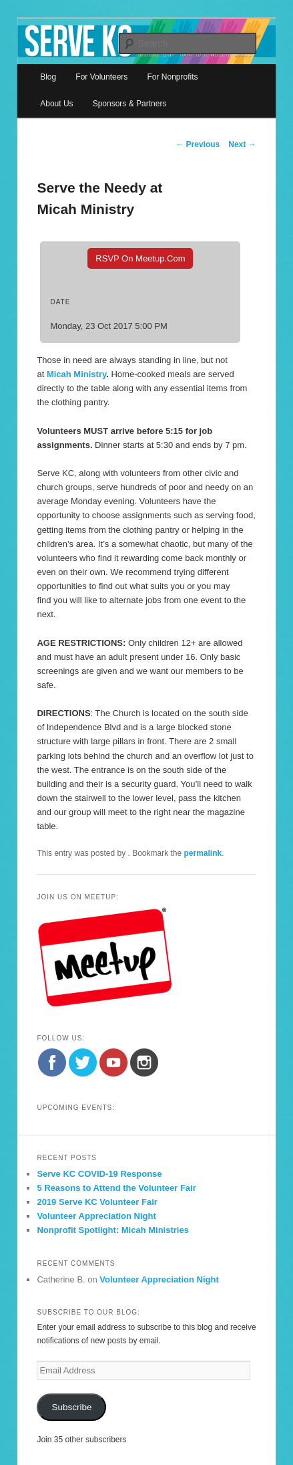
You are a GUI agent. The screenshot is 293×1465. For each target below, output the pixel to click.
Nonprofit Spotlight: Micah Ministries (113, 1230)
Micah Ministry (76, 374)
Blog (48, 77)
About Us (56, 103)
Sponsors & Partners (130, 103)
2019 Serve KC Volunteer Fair (97, 1202)
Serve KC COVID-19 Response (99, 1174)
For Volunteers (101, 77)
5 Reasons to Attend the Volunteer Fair (116, 1188)
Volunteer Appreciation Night (96, 1216)
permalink (203, 853)
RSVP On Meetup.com (140, 258)
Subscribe (71, 1407)
